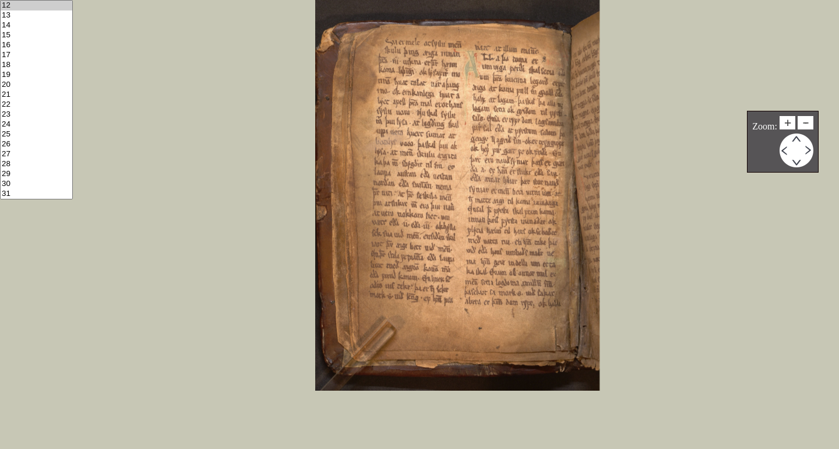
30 (36, 184)
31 (36, 194)
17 (36, 55)
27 (36, 154)
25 (36, 134)
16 (36, 45)
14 (36, 25)
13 (36, 15)
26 (36, 144)
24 (36, 124)
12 (36, 5)
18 (36, 65)
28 (36, 164)
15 (36, 35)
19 (36, 75)
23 (36, 115)
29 (36, 174)
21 (36, 95)
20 (36, 85)
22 (36, 105)
